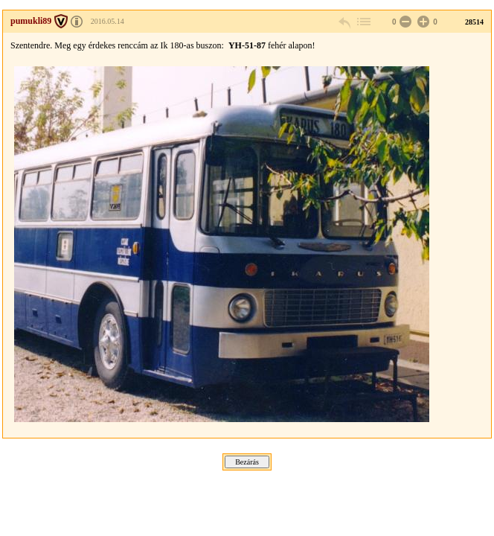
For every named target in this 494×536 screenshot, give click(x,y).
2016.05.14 (107, 21)
